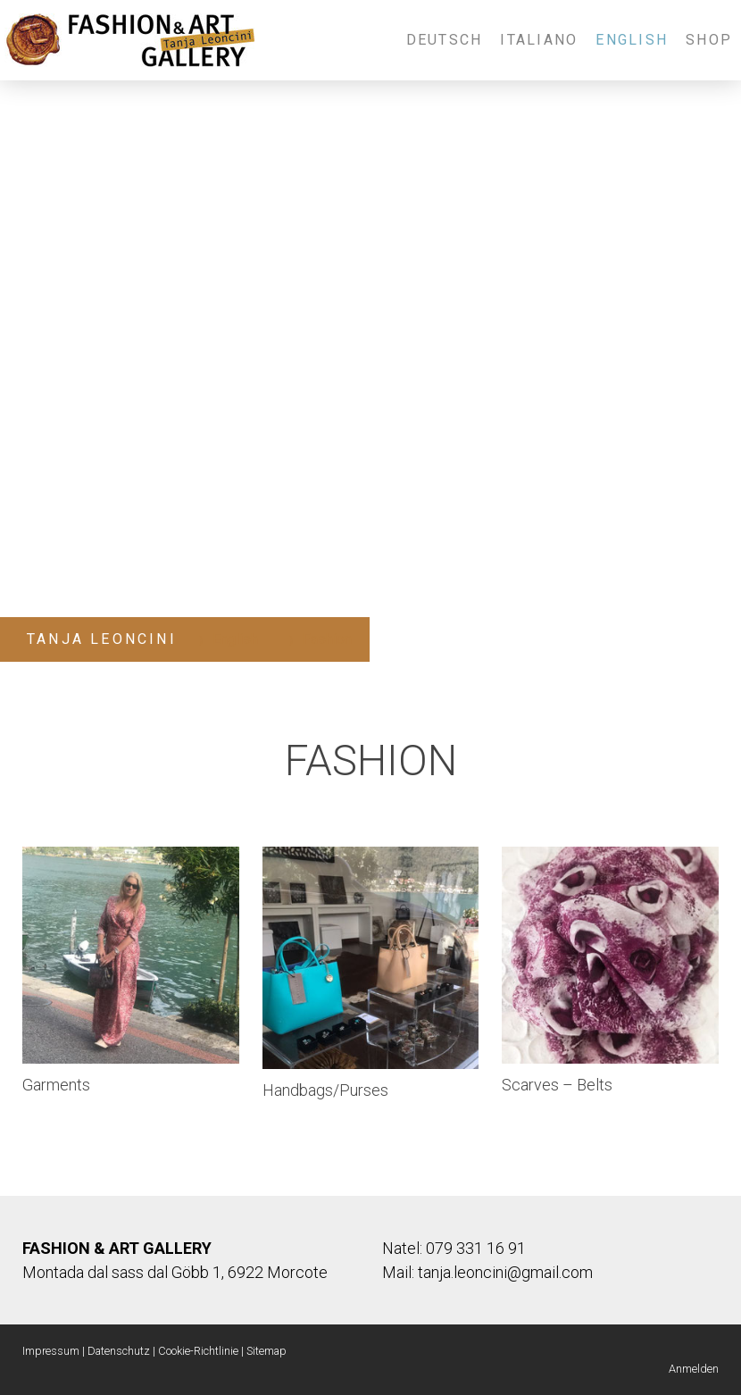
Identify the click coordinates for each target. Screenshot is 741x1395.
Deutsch (444, 39)
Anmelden (694, 1368)
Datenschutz (118, 1350)
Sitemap (266, 1350)
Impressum (50, 1350)
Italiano (539, 39)
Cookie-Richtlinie (198, 1350)
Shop (709, 39)
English (631, 39)
